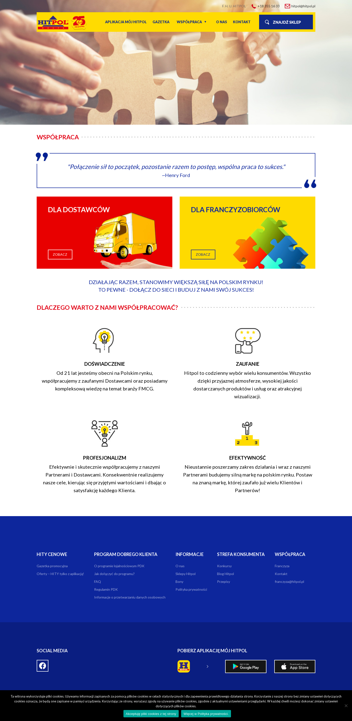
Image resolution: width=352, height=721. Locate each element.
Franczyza (282, 566)
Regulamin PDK (106, 589)
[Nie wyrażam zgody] (345, 705)
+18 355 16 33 (269, 6)
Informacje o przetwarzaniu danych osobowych (129, 597)
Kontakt (242, 22)
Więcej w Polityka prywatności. (206, 714)
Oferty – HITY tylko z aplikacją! (60, 574)
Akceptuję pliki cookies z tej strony (151, 714)
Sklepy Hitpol (186, 574)
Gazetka (161, 22)
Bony (179, 581)
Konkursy (224, 566)
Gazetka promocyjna (52, 566)
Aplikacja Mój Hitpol (126, 22)
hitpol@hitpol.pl (303, 6)
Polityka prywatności (191, 589)
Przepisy (223, 581)
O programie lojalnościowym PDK (119, 566)
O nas (221, 22)
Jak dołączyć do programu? (114, 574)
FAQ (97, 581)
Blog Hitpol (225, 574)
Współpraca (189, 22)
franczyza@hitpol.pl (289, 581)
